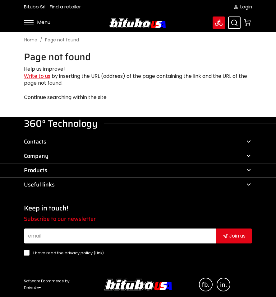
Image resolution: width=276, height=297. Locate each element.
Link (98, 253)
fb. (205, 284)
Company (137, 156)
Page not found (62, 40)
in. (223, 284)
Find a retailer (65, 7)
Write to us (37, 76)
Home (30, 40)
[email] (120, 236)
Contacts (137, 142)
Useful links (137, 185)
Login (243, 7)
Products (137, 170)
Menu (37, 22)
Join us (234, 236)
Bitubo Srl (34, 7)
